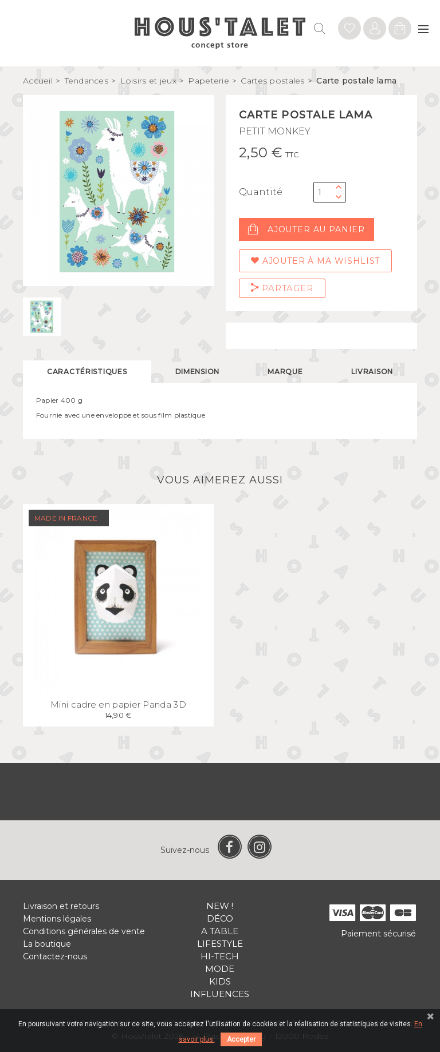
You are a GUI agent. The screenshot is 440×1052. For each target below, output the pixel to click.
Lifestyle (220, 943)
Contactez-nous (55, 956)
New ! (219, 905)
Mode (219, 968)
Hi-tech (220, 956)
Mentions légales (57, 919)
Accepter (241, 1039)
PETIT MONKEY (275, 131)
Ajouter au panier (306, 229)
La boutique (47, 944)
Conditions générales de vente (84, 931)
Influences (219, 994)
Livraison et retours (61, 906)
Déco (220, 918)
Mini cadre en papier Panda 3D (118, 704)
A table (219, 931)
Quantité (260, 191)
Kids (220, 981)
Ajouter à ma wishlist (315, 261)
